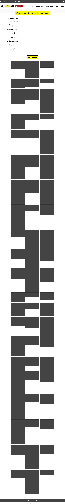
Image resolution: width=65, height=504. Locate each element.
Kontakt (62, 6)
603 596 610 (17, 1)
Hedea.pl (46, 500)
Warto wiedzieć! (49, 6)
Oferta (42, 6)
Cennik (56, 6)
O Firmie (38, 6)
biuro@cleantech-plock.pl (7, 1)
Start (33, 6)
